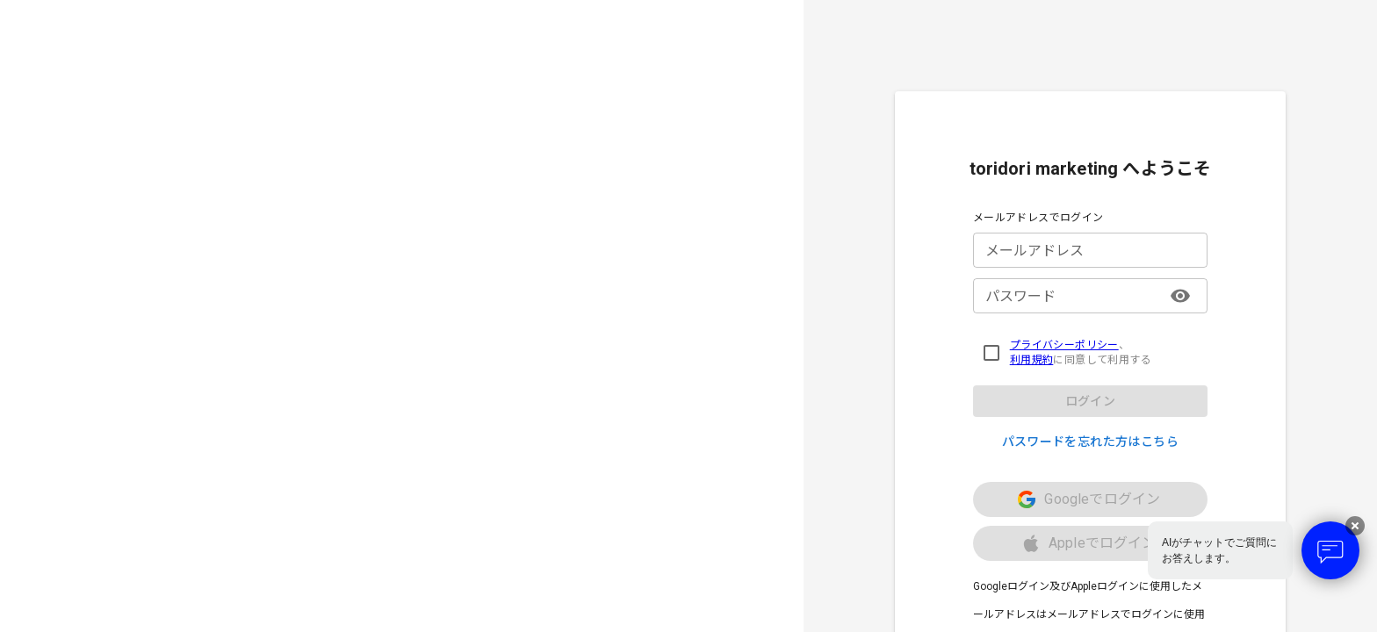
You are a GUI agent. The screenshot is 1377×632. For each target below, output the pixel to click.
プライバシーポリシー (1064, 345)
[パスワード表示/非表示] (1180, 296)
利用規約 (1032, 360)
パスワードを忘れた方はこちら (1090, 441)
